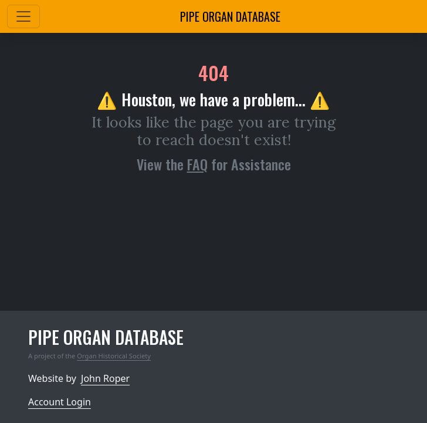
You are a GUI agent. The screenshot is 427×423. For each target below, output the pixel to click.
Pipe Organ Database (230, 16)
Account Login (59, 401)
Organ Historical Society (114, 355)
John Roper (105, 378)
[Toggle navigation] (23, 16)
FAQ (197, 163)
